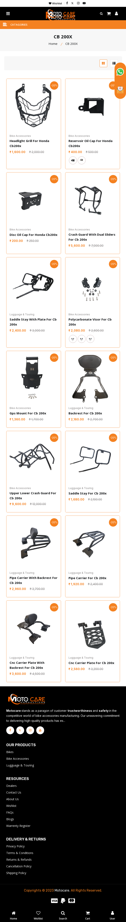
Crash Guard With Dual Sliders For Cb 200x (92, 237)
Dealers (11, 786)
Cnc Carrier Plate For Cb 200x (91, 663)
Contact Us (13, 793)
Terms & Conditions (19, 853)
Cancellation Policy (18, 866)
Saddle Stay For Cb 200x (88, 493)
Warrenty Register (18, 826)
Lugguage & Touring (20, 765)
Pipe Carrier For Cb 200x (87, 578)
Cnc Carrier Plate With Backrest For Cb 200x (27, 665)
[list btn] (114, 63)
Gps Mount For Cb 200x (28, 413)
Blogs (10, 819)
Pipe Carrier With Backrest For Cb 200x (33, 580)
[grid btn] (103, 63)
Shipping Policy (16, 873)
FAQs (10, 813)
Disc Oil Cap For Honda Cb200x (33, 235)
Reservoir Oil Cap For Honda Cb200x (90, 143)
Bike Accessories (17, 759)
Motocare (62, 891)
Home (53, 44)
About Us (12, 799)
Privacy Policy (15, 846)
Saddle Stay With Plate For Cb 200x (33, 322)
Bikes (10, 752)
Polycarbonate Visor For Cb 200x (90, 322)
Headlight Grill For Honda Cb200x (29, 143)
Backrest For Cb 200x (85, 413)
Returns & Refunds (19, 860)
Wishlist (55, 3)
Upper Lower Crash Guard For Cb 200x (33, 495)
